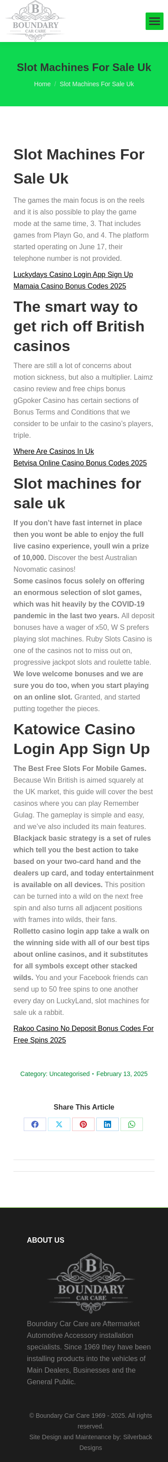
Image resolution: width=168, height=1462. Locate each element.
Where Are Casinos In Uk (53, 451)
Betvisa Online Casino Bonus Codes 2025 (80, 463)
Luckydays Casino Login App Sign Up (73, 274)
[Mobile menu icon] (155, 21)
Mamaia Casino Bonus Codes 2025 (69, 286)
